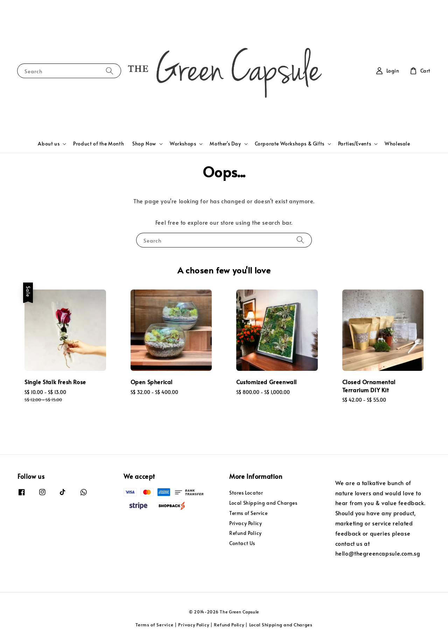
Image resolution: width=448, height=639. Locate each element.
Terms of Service (248, 513)
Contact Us (242, 543)
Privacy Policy (245, 523)
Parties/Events (354, 144)
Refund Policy (245, 533)
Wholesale (397, 143)
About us (48, 144)
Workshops (183, 144)
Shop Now (144, 144)
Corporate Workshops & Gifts (289, 144)
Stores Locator (246, 493)
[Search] (109, 70)
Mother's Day (225, 144)
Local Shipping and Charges (263, 502)
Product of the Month (98, 143)
